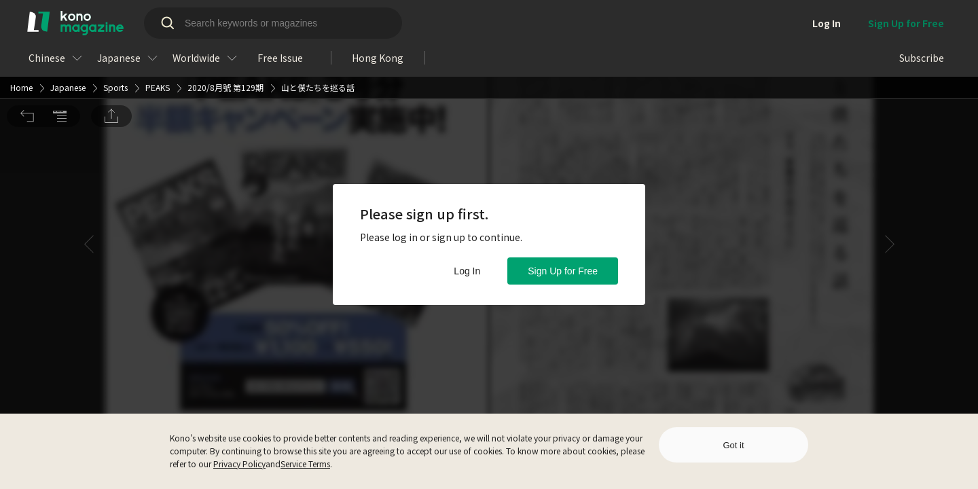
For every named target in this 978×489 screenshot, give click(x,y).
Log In (467, 271)
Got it (733, 445)
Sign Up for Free (563, 271)
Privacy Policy (239, 463)
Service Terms (305, 463)
